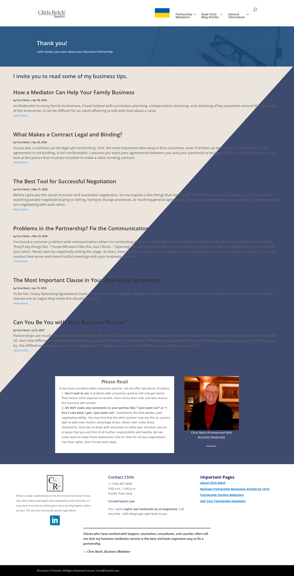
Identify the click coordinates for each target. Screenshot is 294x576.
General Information (236, 16)
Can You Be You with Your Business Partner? (70, 322)
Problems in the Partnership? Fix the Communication (81, 228)
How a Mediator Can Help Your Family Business (74, 92)
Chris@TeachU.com (121, 501)
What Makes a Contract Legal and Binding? (67, 134)
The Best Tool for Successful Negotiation (64, 181)
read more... (21, 115)
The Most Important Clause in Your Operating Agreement (86, 280)
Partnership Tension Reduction (222, 495)
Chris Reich (23, 100)
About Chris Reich (212, 483)
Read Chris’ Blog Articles (210, 16)
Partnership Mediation (184, 16)
